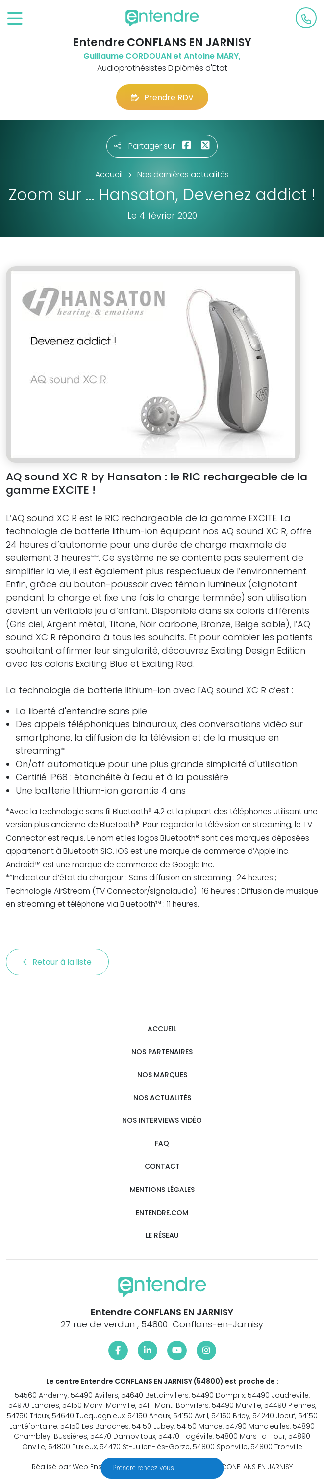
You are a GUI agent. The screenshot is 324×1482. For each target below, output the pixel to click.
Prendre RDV (162, 97)
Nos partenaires (162, 1052)
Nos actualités (162, 1098)
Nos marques (162, 1075)
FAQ (162, 1143)
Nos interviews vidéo (162, 1120)
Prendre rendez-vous (143, 1468)
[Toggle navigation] (15, 18)
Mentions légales (162, 1190)
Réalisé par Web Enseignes (78, 1467)
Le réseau (162, 1235)
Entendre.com (162, 1213)
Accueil (162, 1029)
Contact (162, 1167)
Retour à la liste (57, 962)
